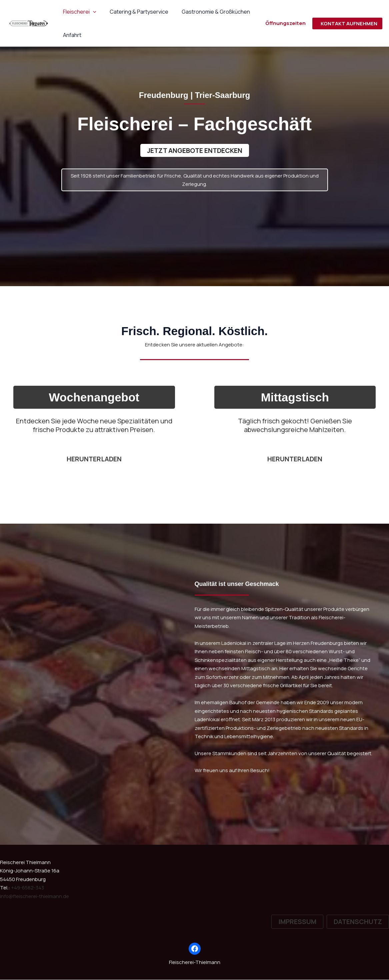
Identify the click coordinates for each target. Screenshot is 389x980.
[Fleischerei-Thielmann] (28, 22)
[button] (91, 11)
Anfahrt (71, 35)
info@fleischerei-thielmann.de (35, 896)
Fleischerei (78, 11)
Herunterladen (295, 459)
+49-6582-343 (27, 887)
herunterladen (94, 459)
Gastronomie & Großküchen (209, 11)
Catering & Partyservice (135, 11)
